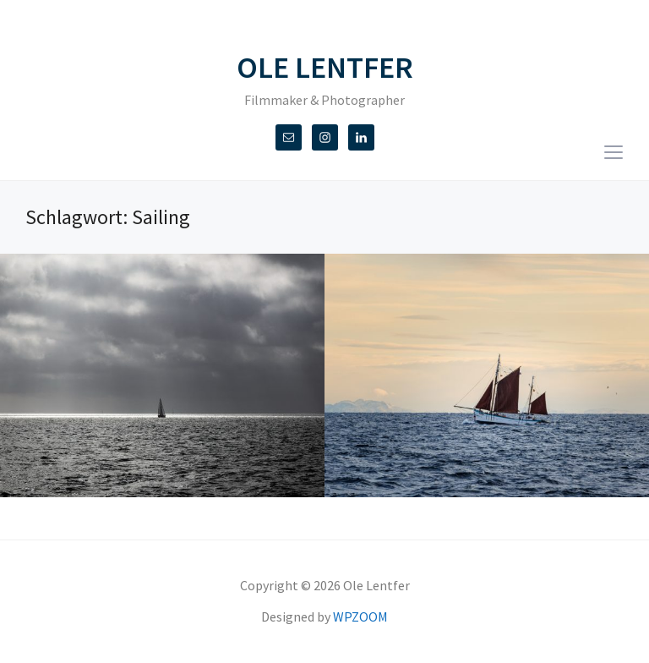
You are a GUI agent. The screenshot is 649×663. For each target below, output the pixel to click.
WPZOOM (360, 616)
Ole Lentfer (325, 67)
